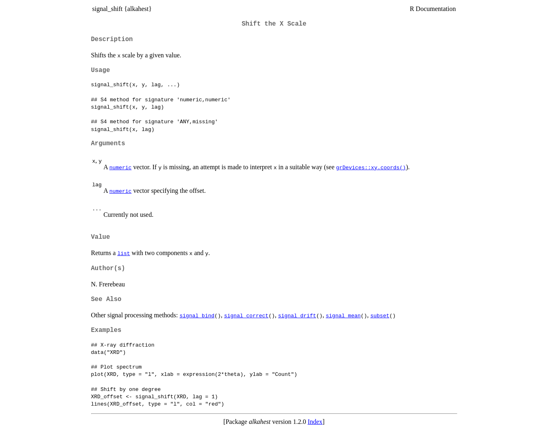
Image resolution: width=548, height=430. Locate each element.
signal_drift (297, 315)
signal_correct (246, 315)
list (123, 253)
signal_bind (196, 315)
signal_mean (343, 315)
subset (379, 315)
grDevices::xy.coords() (371, 167)
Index (315, 421)
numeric (120, 167)
